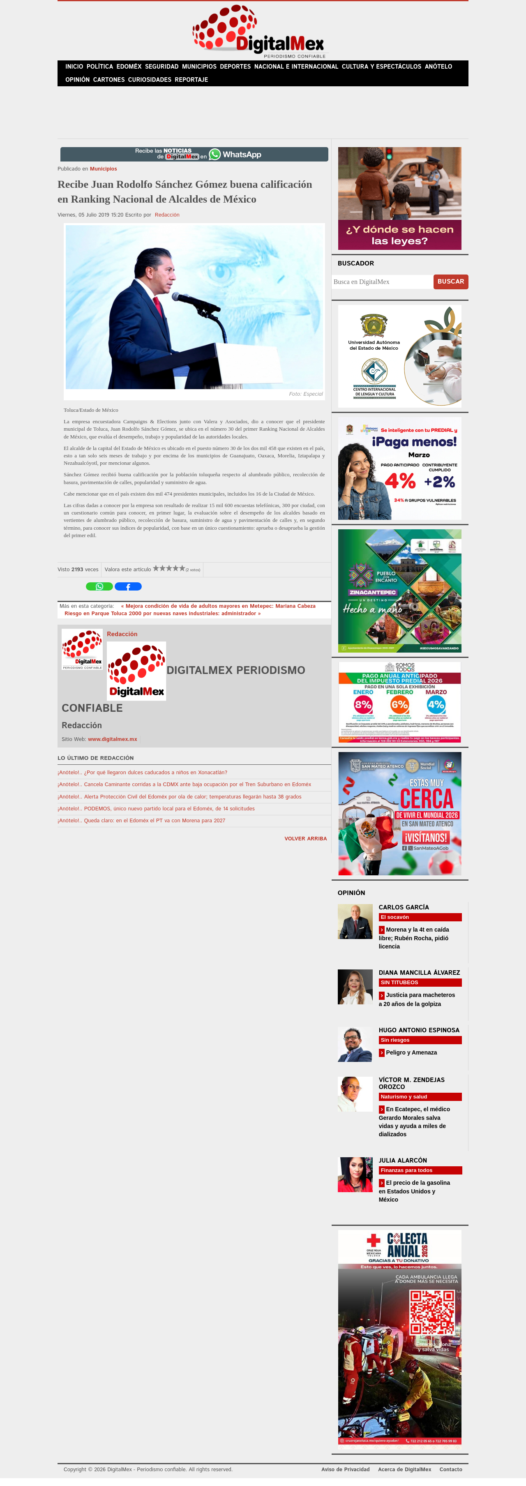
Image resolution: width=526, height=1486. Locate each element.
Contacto (451, 1477)
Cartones (112, 86)
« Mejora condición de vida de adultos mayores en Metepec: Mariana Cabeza (218, 614)
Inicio (75, 69)
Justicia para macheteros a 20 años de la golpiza (417, 1007)
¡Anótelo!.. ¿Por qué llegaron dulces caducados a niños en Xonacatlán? (142, 781)
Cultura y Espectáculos (387, 69)
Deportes (246, 69)
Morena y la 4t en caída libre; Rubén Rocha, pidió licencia (414, 946)
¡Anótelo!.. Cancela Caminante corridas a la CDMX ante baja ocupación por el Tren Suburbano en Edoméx (184, 792)
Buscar (451, 289)
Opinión (79, 86)
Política (103, 69)
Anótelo (443, 69)
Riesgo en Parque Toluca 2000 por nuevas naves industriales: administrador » (163, 621)
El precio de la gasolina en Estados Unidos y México (414, 1199)
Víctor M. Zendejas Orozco (412, 1091)
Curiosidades (153, 86)
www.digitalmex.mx (112, 747)
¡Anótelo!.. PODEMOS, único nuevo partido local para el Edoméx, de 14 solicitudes (156, 816)
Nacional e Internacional (305, 69)
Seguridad (169, 69)
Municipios (208, 69)
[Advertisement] (263, 118)
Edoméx (134, 69)
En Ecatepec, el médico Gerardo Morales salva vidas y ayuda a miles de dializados (414, 1129)
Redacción (167, 222)
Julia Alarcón (403, 1168)
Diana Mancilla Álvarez (419, 980)
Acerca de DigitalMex (404, 1477)
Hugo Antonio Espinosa (419, 1038)
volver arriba (305, 847)
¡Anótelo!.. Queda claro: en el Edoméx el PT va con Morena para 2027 (142, 829)
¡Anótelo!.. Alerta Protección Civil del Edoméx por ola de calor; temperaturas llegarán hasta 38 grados (180, 804)
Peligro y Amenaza (411, 1060)
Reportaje (195, 86)
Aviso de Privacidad (345, 1477)
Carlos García (404, 915)
